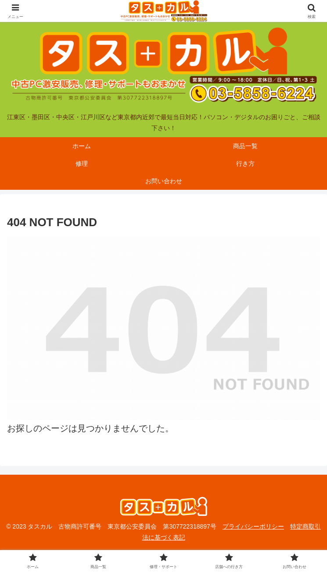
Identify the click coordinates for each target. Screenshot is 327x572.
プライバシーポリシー (253, 526)
